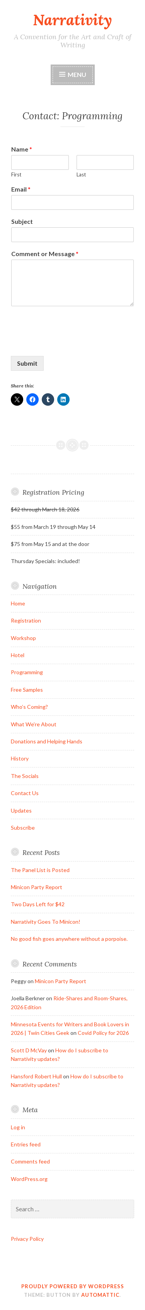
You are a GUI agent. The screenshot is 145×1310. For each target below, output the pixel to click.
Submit (27, 363)
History (20, 758)
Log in (18, 1127)
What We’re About (33, 724)
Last (81, 174)
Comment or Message (44, 253)
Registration (26, 620)
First (16, 174)
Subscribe (23, 827)
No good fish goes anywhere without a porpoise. (69, 938)
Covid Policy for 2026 (103, 1032)
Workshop (23, 638)
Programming (27, 672)
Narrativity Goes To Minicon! (45, 921)
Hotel (17, 655)
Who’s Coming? (29, 706)
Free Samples (27, 689)
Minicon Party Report (36, 887)
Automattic (100, 1295)
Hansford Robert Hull (36, 1076)
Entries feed (26, 1144)
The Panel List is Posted (40, 870)
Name (21, 149)
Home (18, 603)
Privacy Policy (27, 1238)
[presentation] (69, 343)
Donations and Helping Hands (46, 741)
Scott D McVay (29, 1050)
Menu (77, 74)
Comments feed (30, 1161)
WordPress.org (29, 1179)
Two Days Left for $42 (38, 904)
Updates (21, 810)
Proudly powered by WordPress (72, 1286)
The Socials (25, 776)
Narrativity (72, 20)
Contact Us (25, 793)
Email (21, 189)
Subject (22, 221)
